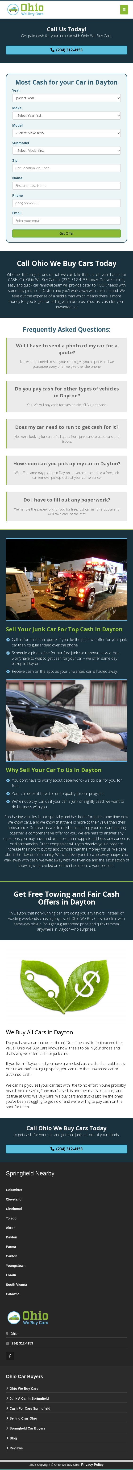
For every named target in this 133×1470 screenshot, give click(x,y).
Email (16, 213)
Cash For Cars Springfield (30, 1408)
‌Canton (11, 1256)
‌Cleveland (13, 1199)
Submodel (20, 143)
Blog (13, 1438)
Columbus (14, 1190)
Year (16, 90)
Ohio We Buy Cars (24, 1388)
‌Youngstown (15, 1266)
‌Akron (10, 1228)
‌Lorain (11, 1275)
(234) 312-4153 (21, 1343)
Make (17, 108)
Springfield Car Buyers (28, 1428)
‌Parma (11, 1247)
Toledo (11, 1218)
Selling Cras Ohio (23, 1418)
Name (17, 178)
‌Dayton (11, 1237)
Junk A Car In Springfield (29, 1398)
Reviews (16, 1448)
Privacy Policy (92, 1464)
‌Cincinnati (14, 1209)
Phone (17, 195)
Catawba (13, 1294)
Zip (14, 160)
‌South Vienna (16, 1284)
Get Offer (66, 233)
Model (17, 125)
